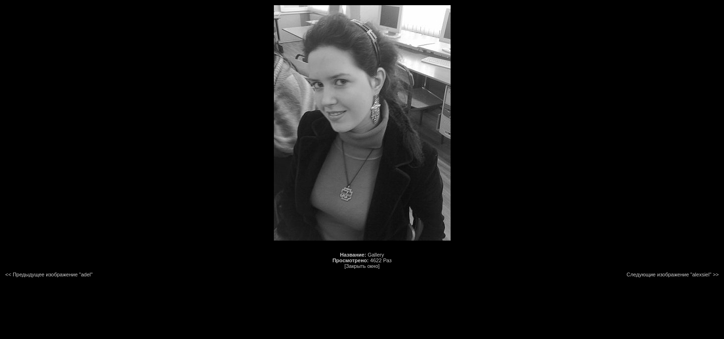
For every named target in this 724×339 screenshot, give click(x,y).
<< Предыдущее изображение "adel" (48, 274)
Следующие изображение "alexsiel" (668, 274)
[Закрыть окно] (362, 266)
